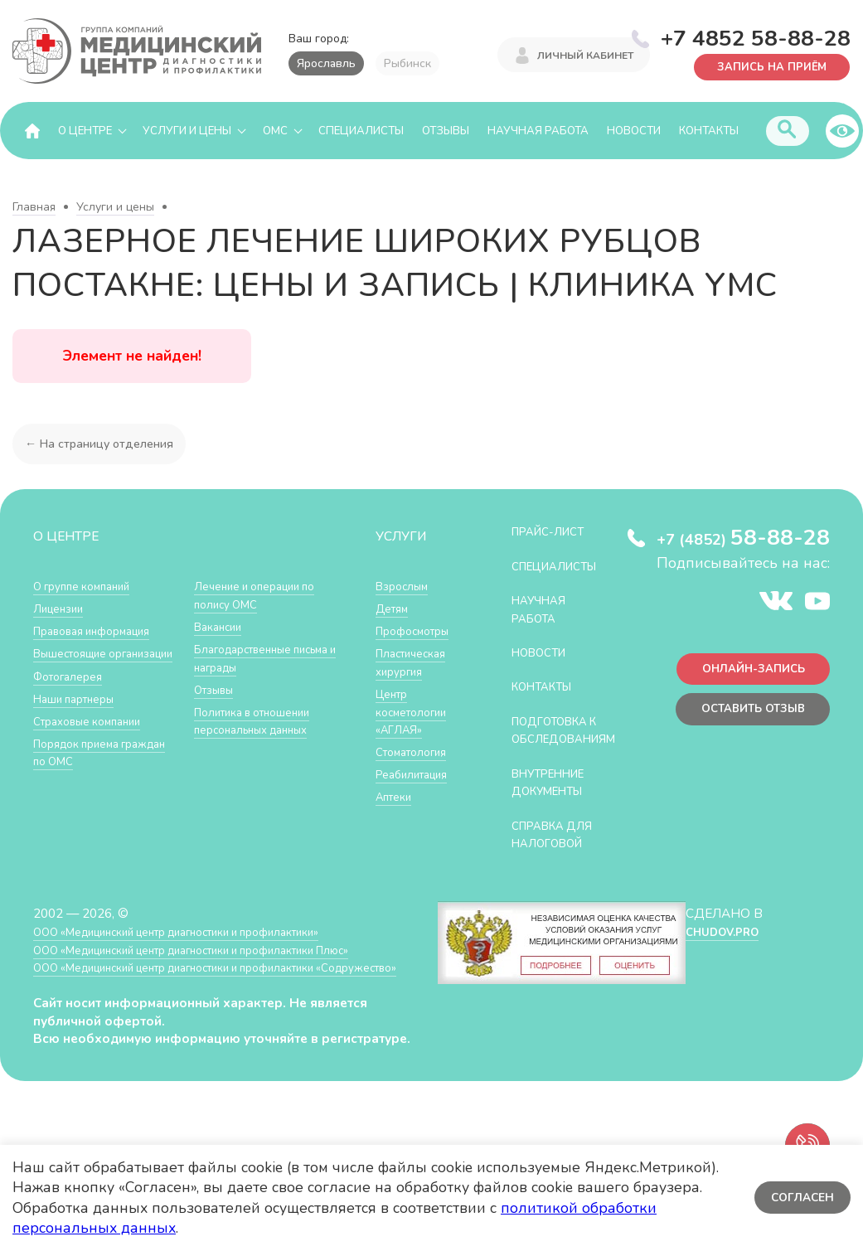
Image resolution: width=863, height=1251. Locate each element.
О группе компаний (88, 586)
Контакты (709, 131)
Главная (34, 208)
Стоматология (416, 752)
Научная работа (538, 131)
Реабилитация (417, 774)
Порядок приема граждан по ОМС (244, 595)
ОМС (275, 131)
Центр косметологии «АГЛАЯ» (416, 712)
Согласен (800, 1197)
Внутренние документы (555, 800)
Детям (395, 609)
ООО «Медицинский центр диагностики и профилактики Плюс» (219, 968)
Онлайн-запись (746, 673)
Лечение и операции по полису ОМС (263, 636)
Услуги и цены (187, 131)
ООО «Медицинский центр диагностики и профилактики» (201, 950)
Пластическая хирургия (416, 663)
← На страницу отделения (102, 444)
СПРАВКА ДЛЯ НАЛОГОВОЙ (558, 852)
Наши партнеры (79, 716)
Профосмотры (419, 631)
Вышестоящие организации (76, 663)
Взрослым (405, 586)
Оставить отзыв (745, 717)
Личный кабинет (585, 56)
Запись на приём (764, 66)
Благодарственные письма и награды (250, 699)
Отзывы (445, 131)
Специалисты (361, 131)
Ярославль (326, 63)
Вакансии (221, 667)
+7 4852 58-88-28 (756, 36)
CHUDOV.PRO (721, 950)
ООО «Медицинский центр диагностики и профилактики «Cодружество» (198, 995)
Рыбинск (407, 63)
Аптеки (397, 797)
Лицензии (61, 609)
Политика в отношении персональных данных (260, 761)
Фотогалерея (72, 694)
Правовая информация (100, 631)
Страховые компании (95, 739)
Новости (634, 131)
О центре (85, 131)
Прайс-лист (553, 532)
